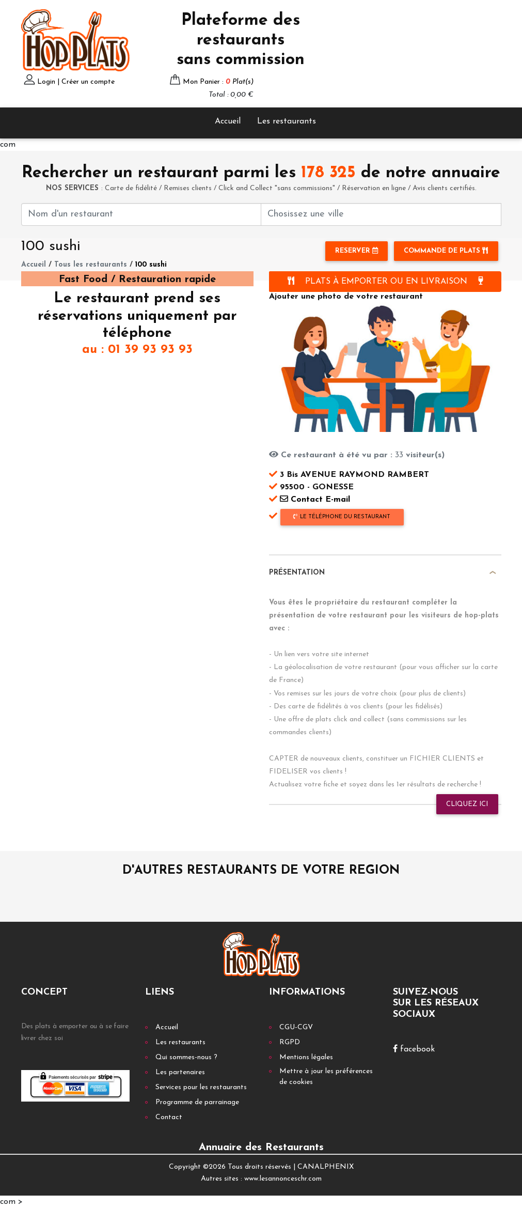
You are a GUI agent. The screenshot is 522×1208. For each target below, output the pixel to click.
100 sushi (151, 265)
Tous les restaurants (90, 265)
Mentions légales (306, 1057)
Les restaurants (286, 121)
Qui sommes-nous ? (186, 1057)
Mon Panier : (218, 82)
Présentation (297, 573)
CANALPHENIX (325, 1167)
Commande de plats (446, 250)
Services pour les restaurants (201, 1087)
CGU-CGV (296, 1027)
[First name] (141, 214)
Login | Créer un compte (76, 82)
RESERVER (356, 250)
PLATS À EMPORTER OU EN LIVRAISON (385, 281)
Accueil (228, 121)
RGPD (289, 1042)
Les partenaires (180, 1072)
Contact (168, 1117)
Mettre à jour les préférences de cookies (326, 1076)
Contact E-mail (309, 499)
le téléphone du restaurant (341, 517)
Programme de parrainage (197, 1102)
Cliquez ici (467, 804)
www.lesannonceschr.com (283, 1179)
